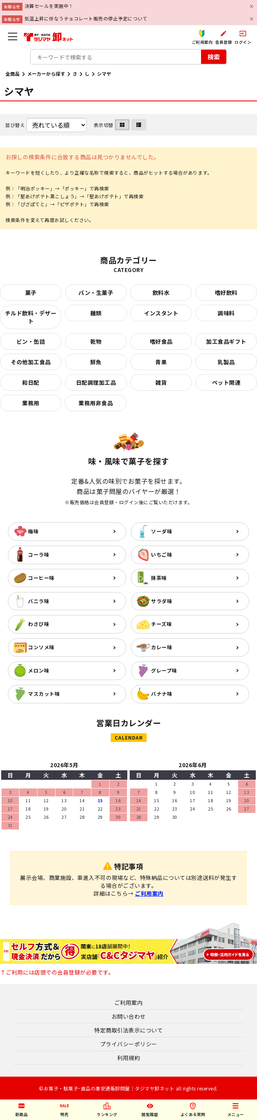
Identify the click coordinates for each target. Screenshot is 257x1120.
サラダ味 (161, 601)
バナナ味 (161, 693)
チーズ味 (161, 624)
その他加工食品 (31, 362)
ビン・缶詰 (31, 341)
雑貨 (161, 382)
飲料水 (161, 292)
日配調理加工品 (96, 382)
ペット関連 (226, 382)
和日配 (30, 382)
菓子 (31, 292)
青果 (161, 362)
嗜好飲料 (226, 292)
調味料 (226, 313)
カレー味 (161, 647)
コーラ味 (38, 554)
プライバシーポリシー (128, 1044)
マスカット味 (44, 693)
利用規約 (128, 1058)
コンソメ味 (41, 647)
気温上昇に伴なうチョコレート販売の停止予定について (86, 18)
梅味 (33, 531)
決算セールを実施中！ (49, 5)
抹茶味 (159, 577)
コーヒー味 (41, 577)
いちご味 (161, 554)
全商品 (13, 73)
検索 (213, 56)
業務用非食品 (95, 403)
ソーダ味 (161, 531)
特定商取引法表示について (128, 1030)
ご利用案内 (149, 893)
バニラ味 (38, 601)
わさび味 (38, 624)
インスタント (161, 313)
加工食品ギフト (226, 341)
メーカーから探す (46, 73)
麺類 (96, 313)
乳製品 (226, 362)
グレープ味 (164, 670)
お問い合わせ (129, 1016)
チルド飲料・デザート (31, 317)
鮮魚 (96, 362)
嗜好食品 (161, 341)
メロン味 (38, 670)
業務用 (30, 403)
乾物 (96, 341)
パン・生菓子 (95, 292)
